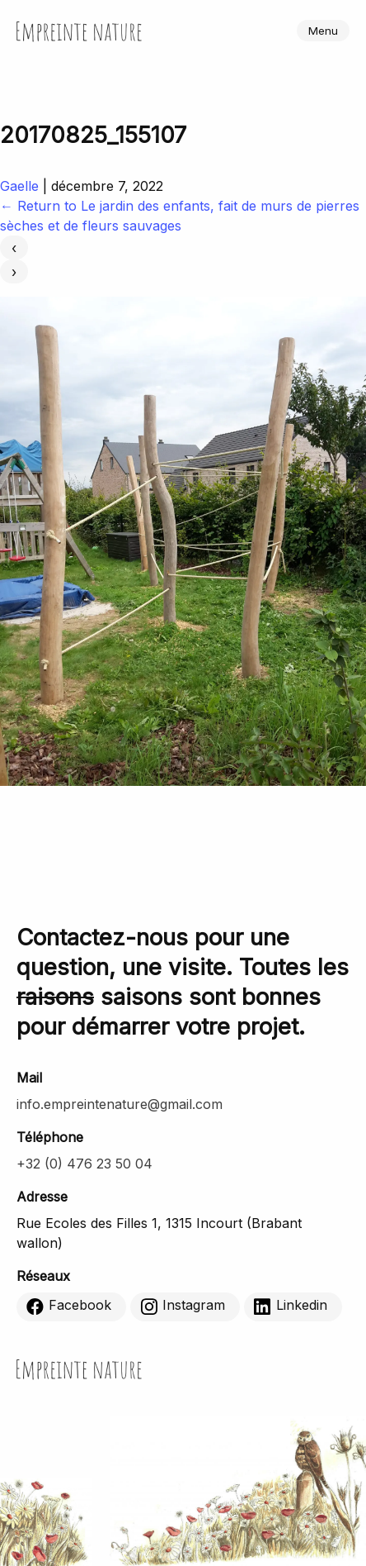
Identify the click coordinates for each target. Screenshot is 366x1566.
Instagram (182, 1306)
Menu (323, 30)
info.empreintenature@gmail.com (119, 1104)
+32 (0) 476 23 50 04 (84, 1163)
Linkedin (290, 1306)
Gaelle (19, 186)
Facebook (68, 1306)
